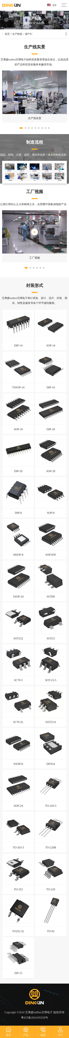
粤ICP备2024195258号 (34, 1017)
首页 (7, 34)
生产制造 (17, 34)
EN (51, 5)
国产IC (28, 34)
